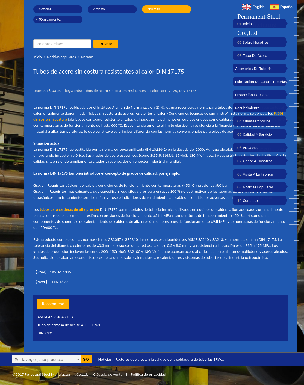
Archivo (99, 9)
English (253, 6)
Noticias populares (61, 57)
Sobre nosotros (251, 42)
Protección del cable (252, 94)
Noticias (45, 9)
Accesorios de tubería (253, 68)
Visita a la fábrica (254, 174)
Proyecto (246, 147)
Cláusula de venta (107, 374)
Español (282, 6)
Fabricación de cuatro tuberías (261, 81)
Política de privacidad (148, 374)
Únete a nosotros (253, 160)
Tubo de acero (251, 55)
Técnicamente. (50, 19)
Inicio (37, 57)
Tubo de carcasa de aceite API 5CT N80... (71, 324)
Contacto (246, 200)
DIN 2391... (46, 333)
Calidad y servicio (253, 134)
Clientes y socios (252, 121)
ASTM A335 (61, 272)
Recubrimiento (247, 107)
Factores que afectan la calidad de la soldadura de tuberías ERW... (170, 359)
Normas (153, 9)
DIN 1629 (60, 281)
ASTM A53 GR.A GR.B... (56, 316)
